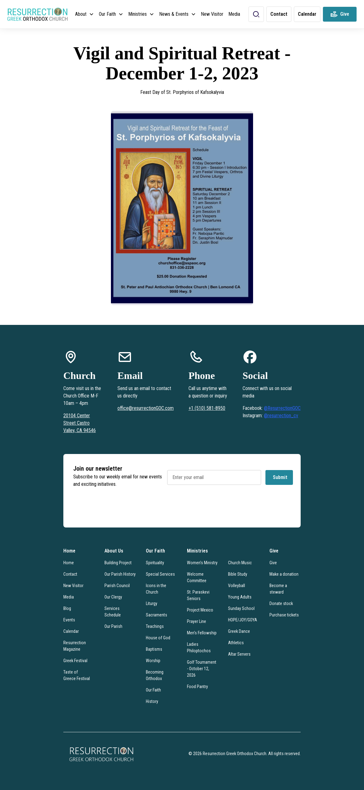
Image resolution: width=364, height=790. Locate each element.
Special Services (160, 574)
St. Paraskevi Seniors (198, 595)
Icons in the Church (156, 589)
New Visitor (212, 14)
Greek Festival (75, 660)
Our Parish (113, 626)
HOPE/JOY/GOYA (242, 619)
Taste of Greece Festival (76, 675)
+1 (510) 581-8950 (206, 408)
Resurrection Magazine (74, 646)
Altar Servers (239, 654)
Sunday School (241, 608)
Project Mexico (200, 609)
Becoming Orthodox (154, 675)
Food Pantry (197, 686)
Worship (153, 660)
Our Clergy (113, 597)
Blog (67, 608)
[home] (37, 14)
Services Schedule (112, 611)
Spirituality (155, 562)
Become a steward (278, 589)
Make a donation (283, 574)
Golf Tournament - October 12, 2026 (201, 669)
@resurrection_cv (281, 415)
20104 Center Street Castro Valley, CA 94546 (79, 423)
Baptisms (154, 649)
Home (68, 562)
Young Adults (240, 597)
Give (273, 562)
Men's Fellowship (202, 632)
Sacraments (156, 614)
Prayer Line (196, 621)
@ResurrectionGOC (282, 408)
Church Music (240, 562)
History (152, 701)
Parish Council (117, 585)
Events (69, 619)
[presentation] (214, 508)
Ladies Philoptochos (199, 647)
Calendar (71, 631)
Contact (70, 574)
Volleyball (236, 585)
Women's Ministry (202, 562)
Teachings (155, 626)
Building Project (118, 562)
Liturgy (151, 603)
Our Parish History (120, 574)
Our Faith (153, 689)
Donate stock (281, 603)
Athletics (236, 642)
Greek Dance (239, 631)
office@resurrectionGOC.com (145, 408)
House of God (158, 637)
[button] (84, 14)
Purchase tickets (284, 614)
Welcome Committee (196, 577)
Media (234, 14)
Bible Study (237, 574)
